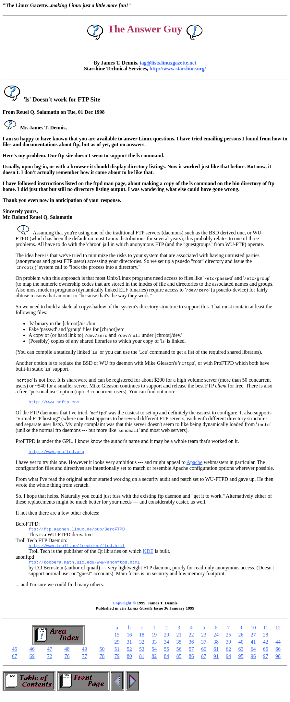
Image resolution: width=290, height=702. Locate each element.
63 (240, 654)
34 (166, 646)
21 (179, 639)
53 (141, 654)
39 (228, 646)
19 (154, 639)
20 (166, 639)
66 (278, 654)
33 (154, 646)
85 (179, 661)
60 (203, 654)
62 (228, 654)
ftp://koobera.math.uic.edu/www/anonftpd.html (84, 567)
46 (32, 654)
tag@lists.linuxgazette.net (167, 62)
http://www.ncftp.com (54, 403)
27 (253, 639)
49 (84, 654)
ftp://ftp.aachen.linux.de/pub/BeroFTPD (77, 532)
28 (265, 639)
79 (117, 661)
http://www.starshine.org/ (178, 68)
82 (154, 661)
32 (141, 646)
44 (278, 646)
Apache (194, 464)
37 (203, 646)
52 (129, 654)
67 (14, 661)
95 (240, 661)
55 (166, 654)
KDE (148, 555)
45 (14, 654)
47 (49, 654)
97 (265, 661)
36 (191, 646)
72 (49, 661)
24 (216, 639)
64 (253, 654)
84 (166, 661)
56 (179, 654)
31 (129, 646)
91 (216, 661)
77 (84, 661)
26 (240, 639)
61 (216, 654)
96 (253, 661)
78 (101, 661)
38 (216, 646)
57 (191, 654)
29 (117, 646)
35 (179, 646)
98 (278, 661)
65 (265, 654)
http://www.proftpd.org (56, 453)
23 (203, 639)
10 (253, 632)
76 (67, 661)
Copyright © (124, 607)
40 (240, 646)
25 (228, 639)
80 (129, 661)
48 (67, 654)
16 (129, 639)
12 (278, 632)
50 (101, 654)
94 (228, 661)
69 (32, 661)
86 (191, 661)
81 (141, 661)
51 (117, 654)
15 (117, 639)
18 (141, 639)
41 (253, 646)
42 (265, 646)
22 (191, 639)
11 (265, 632)
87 (203, 661)
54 (154, 654)
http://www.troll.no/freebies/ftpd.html (77, 549)
